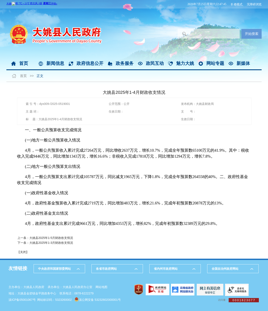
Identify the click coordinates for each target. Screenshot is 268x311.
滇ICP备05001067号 (22, 299)
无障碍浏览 (254, 4)
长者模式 (236, 4)
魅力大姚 (185, 63)
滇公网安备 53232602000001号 (100, 299)
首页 (23, 63)
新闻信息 (55, 63)
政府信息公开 (90, 63)
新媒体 (243, 63)
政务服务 (125, 63)
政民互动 (155, 63)
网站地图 (101, 287)
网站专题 (215, 63)
